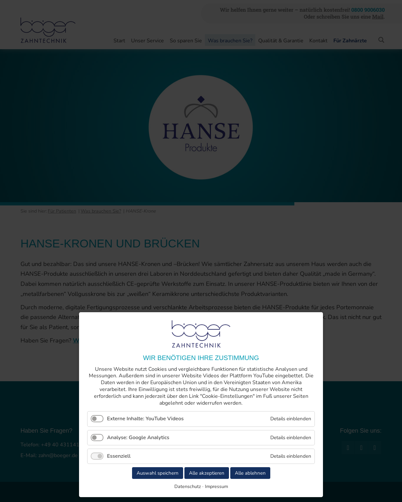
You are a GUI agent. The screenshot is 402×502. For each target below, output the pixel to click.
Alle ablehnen (250, 473)
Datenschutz (187, 486)
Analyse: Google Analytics (138, 437)
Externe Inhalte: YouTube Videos (145, 418)
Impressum (216, 486)
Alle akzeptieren (206, 473)
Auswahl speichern (158, 473)
